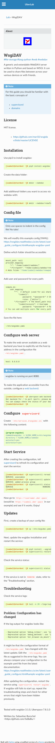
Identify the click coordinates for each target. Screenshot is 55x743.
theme (41, 742)
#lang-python (24, 59)
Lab (8, 17)
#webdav (42, 59)
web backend (31, 388)
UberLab (29, 4)
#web (34, 59)
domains (15, 108)
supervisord (17, 105)
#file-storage (10, 59)
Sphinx (11, 742)
